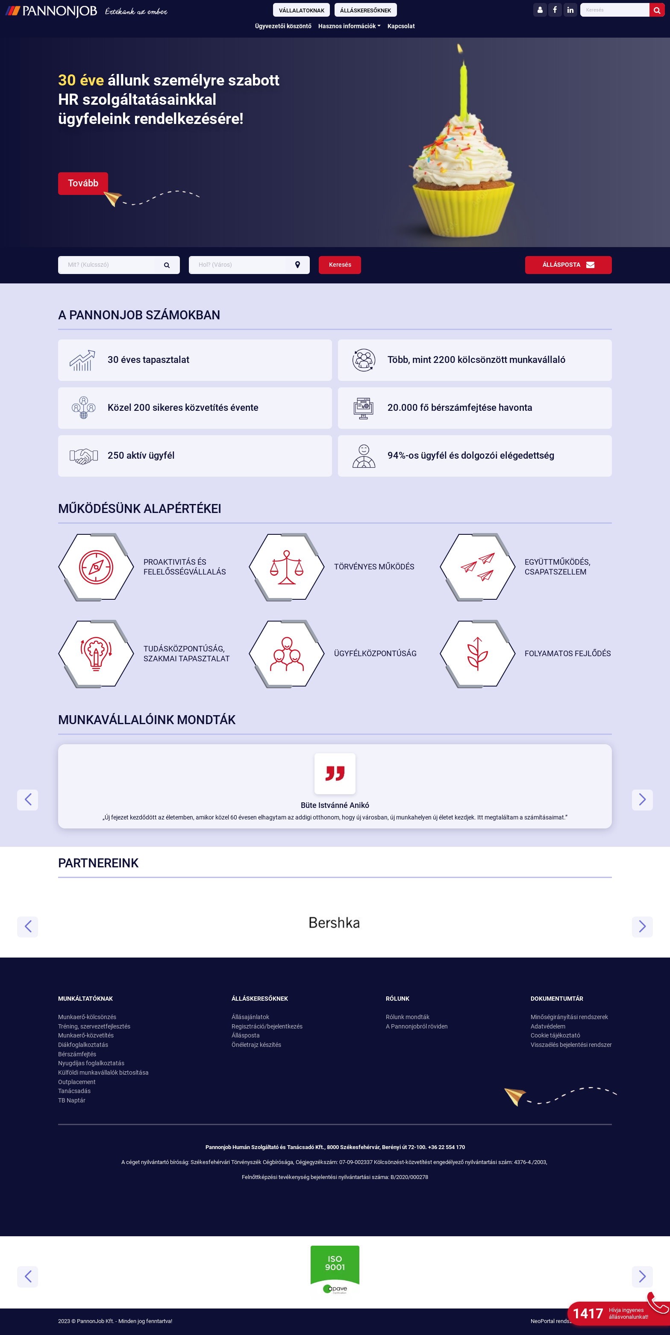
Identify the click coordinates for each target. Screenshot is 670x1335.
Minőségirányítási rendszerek (569, 1017)
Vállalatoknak (301, 10)
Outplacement (77, 1082)
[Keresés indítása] (657, 10)
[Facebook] (555, 10)
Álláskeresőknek (365, 10)
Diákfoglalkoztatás (83, 1045)
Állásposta (568, 264)
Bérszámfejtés (77, 1054)
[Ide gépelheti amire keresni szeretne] (615, 10)
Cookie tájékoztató (555, 1035)
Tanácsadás (74, 1091)
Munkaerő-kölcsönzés (87, 1017)
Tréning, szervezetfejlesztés (94, 1026)
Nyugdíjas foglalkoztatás (91, 1063)
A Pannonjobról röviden (417, 1026)
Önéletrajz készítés (256, 1045)
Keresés (340, 264)
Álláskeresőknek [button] (260, 998)
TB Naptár (71, 1100)
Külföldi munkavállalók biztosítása (103, 1072)
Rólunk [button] (397, 998)
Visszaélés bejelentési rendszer (571, 1045)
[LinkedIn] (570, 10)
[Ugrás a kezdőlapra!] (113, 10)
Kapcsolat (401, 26)
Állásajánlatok (250, 1017)
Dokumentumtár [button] (557, 998)
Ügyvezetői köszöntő (283, 26)
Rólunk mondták (407, 1017)
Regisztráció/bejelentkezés (267, 1026)
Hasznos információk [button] (347, 26)
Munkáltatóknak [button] (85, 998)
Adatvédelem (548, 1026)
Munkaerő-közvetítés (86, 1035)
